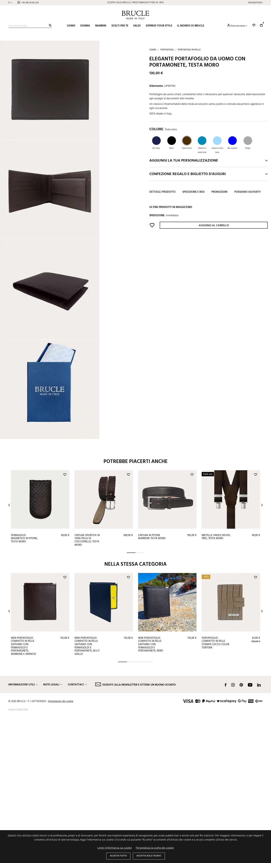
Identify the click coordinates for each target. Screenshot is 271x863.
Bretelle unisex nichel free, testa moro (216, 681)
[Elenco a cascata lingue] (10, 2)
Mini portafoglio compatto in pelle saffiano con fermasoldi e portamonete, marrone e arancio (23, 791)
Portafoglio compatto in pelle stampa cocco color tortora (215, 787)
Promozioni (219, 192)
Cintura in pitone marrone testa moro (152, 681)
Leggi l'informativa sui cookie (114, 848)
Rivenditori (254, 3)
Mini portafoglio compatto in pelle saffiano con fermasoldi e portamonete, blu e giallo (87, 791)
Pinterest (241, 829)
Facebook (225, 829)
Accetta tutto (118, 856)
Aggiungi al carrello (214, 225)
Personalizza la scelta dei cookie (155, 848)
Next (262, 649)
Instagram (233, 829)
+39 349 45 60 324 (30, 3)
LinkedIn (259, 829)
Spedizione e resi (193, 192)
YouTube (250, 829)
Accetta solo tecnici (149, 856)
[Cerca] (30, 26)
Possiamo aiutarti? (247, 192)
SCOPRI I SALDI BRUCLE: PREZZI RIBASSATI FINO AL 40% (135, 2)
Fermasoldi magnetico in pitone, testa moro (24, 683)
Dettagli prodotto (162, 192)
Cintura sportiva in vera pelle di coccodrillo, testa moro (87, 685)
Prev (9, 649)
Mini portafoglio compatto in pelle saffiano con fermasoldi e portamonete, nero (150, 789)
